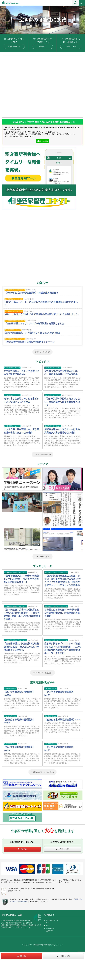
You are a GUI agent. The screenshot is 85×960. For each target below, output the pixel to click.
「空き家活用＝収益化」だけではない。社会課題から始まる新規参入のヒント (62, 401)
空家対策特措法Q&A (10, 688)
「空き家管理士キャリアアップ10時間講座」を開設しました (34, 323)
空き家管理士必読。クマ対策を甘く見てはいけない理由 (32, 332)
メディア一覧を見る (42, 557)
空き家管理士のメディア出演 (13, 299)
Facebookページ (52, 920)
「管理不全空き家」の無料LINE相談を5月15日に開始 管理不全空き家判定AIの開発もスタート (21, 578)
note (47, 926)
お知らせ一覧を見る (42, 352)
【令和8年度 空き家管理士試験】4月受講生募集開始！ (32, 292)
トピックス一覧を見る (42, 454)
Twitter (48, 923)
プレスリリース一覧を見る (42, 673)
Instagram (50, 928)
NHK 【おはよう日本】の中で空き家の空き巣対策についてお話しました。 (42, 314)
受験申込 (42, 47)
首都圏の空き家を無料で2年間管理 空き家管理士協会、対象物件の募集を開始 (63, 612)
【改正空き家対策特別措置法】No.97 (62, 719)
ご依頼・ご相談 (70, 47)
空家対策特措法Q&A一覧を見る (42, 772)
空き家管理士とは (14, 47)
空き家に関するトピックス (13, 330)
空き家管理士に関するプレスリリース (15, 572)
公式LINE (49, 931)
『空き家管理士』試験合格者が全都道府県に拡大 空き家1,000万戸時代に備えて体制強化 (21, 646)
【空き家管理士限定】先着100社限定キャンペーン (30, 341)
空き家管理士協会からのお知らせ (15, 290)
